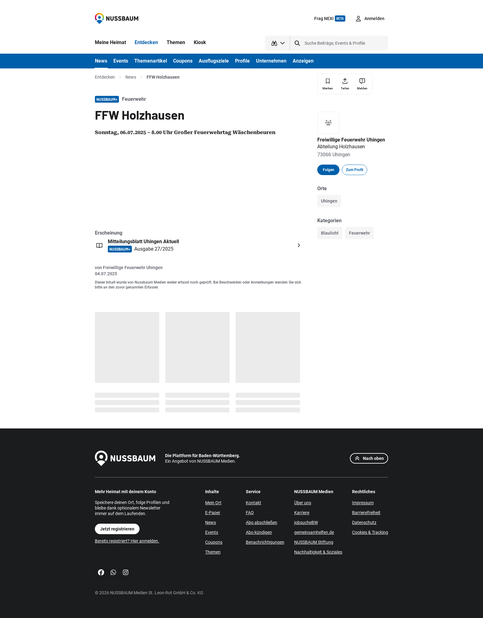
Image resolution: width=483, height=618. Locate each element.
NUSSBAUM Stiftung (313, 542)
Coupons (213, 542)
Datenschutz (364, 522)
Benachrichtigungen (265, 542)
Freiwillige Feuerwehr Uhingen (133, 267)
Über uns (302, 502)
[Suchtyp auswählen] (277, 43)
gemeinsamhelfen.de (314, 532)
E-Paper (212, 512)
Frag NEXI (329, 18)
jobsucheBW (306, 522)
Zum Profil (354, 170)
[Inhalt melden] (362, 83)
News (130, 77)
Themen (213, 552)
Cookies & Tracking (370, 532)
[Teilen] (345, 83)
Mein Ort (213, 502)
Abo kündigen (259, 532)
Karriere (301, 512)
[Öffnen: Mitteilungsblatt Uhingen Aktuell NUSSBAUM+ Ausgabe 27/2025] (199, 245)
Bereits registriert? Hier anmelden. (127, 540)
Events (211, 532)
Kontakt (253, 502)
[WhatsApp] (113, 572)
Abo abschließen (261, 522)
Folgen (328, 170)
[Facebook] (101, 572)
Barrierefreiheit (366, 512)
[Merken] (328, 84)
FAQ (250, 512)
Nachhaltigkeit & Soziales (318, 552)
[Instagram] (126, 572)
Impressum (363, 502)
